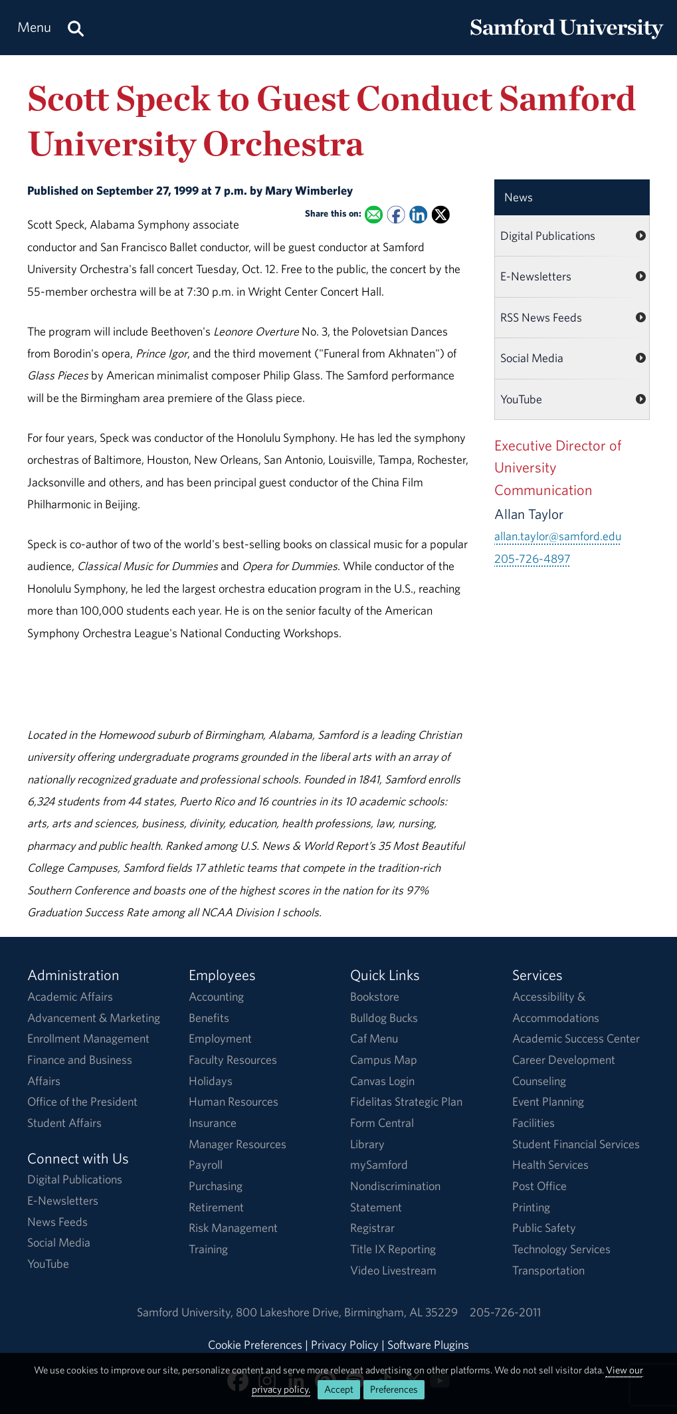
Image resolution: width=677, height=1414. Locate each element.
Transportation (548, 1270)
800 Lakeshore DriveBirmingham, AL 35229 (347, 1312)
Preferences (394, 1389)
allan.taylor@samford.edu (557, 536)
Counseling (539, 1080)
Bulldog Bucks (384, 1017)
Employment (220, 1038)
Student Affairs (64, 1122)
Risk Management (233, 1227)
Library (367, 1144)
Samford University (186, 1312)
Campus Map (383, 1059)
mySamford (379, 1164)
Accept (338, 1389)
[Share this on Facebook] (396, 214)
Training (208, 1249)
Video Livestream (393, 1270)
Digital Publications (547, 235)
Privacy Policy (345, 1344)
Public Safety (544, 1227)
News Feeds (57, 1221)
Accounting (216, 996)
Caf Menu (374, 1038)
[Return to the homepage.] (567, 40)
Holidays (211, 1080)
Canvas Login (382, 1080)
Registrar (372, 1227)
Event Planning (548, 1101)
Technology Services (561, 1249)
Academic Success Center (576, 1038)
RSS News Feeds (541, 317)
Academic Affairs (70, 996)
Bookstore (374, 996)
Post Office (539, 1185)
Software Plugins (428, 1344)
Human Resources (233, 1101)
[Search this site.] (75, 27)
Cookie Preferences (255, 1344)
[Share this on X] (441, 214)
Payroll (206, 1164)
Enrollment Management (88, 1038)
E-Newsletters (535, 276)
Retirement (216, 1207)
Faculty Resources (233, 1059)
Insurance (213, 1122)
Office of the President (82, 1101)
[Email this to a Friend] (374, 214)
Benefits (209, 1017)
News (518, 197)
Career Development (563, 1059)
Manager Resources (237, 1144)
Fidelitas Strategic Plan (406, 1101)
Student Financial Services (576, 1144)
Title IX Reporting (393, 1249)
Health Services (550, 1164)
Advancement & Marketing (93, 1017)
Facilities (533, 1122)
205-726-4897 (532, 558)
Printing (531, 1207)
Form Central (382, 1122)
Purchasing (215, 1185)
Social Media (531, 357)
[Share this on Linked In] (418, 214)
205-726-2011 (505, 1312)
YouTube (521, 399)
